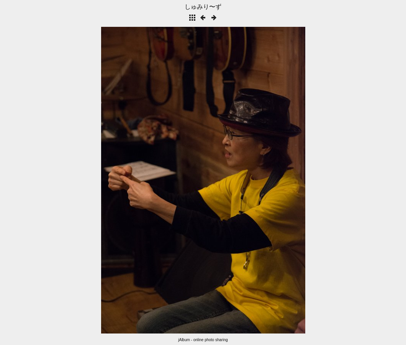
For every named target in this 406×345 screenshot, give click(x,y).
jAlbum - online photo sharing (203, 340)
